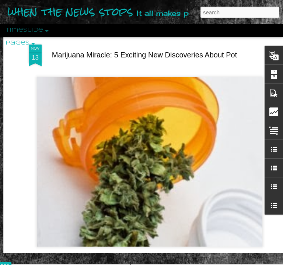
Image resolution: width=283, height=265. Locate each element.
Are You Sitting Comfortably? (179, 188)
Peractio (31, 171)
